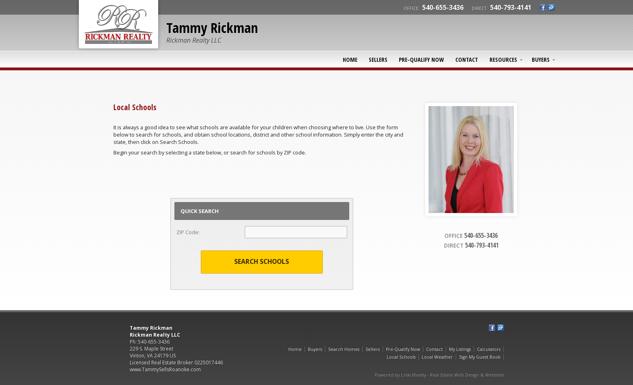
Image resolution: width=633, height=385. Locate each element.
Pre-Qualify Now (421, 59)
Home (350, 59)
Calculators (488, 349)
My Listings (460, 349)
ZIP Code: (188, 232)
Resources (503, 59)
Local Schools (401, 357)
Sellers (378, 59)
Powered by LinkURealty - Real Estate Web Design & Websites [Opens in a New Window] (439, 375)
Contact (466, 59)
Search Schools (261, 261)
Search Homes (343, 349)
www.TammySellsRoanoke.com (165, 369)
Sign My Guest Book (479, 357)
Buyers (541, 59)
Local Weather (437, 357)
